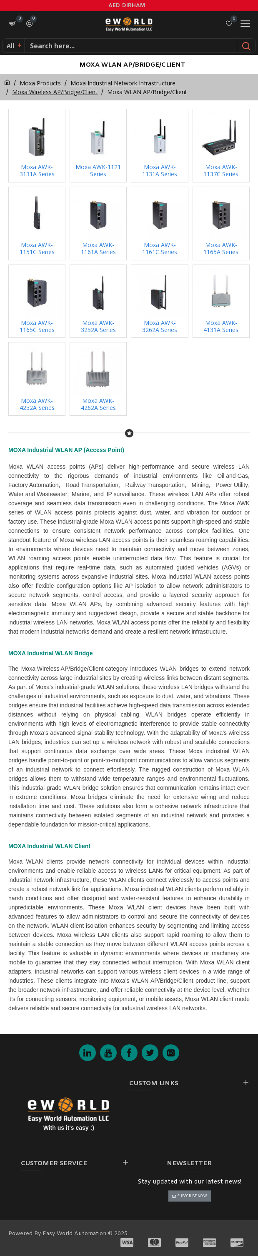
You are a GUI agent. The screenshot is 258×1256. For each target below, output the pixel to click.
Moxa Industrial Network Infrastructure (122, 83)
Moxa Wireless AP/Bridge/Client (55, 92)
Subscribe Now (192, 1196)
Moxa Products (40, 83)
